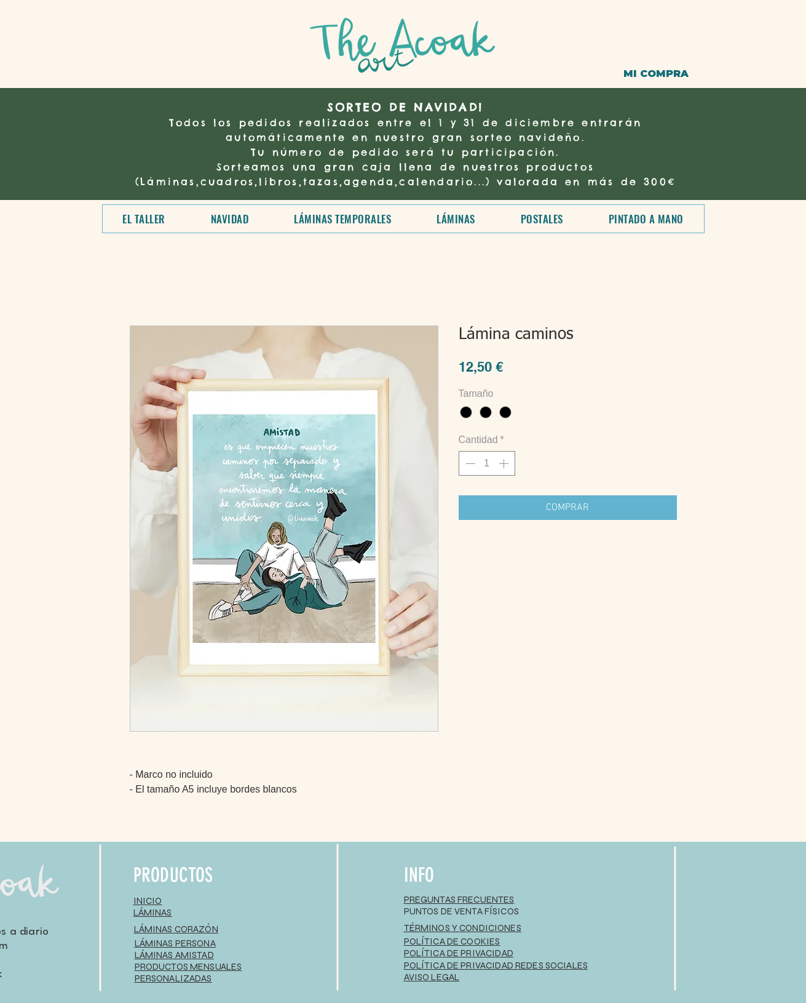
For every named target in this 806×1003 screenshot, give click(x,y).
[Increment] (504, 463)
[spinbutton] (487, 463)
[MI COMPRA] (655, 73)
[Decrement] (469, 463)
